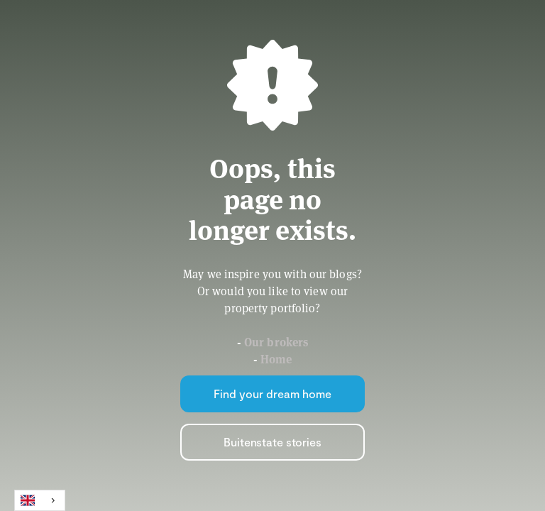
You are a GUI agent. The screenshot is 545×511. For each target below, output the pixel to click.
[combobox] (39, 500)
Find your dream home (272, 393)
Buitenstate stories (272, 442)
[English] (40, 500)
